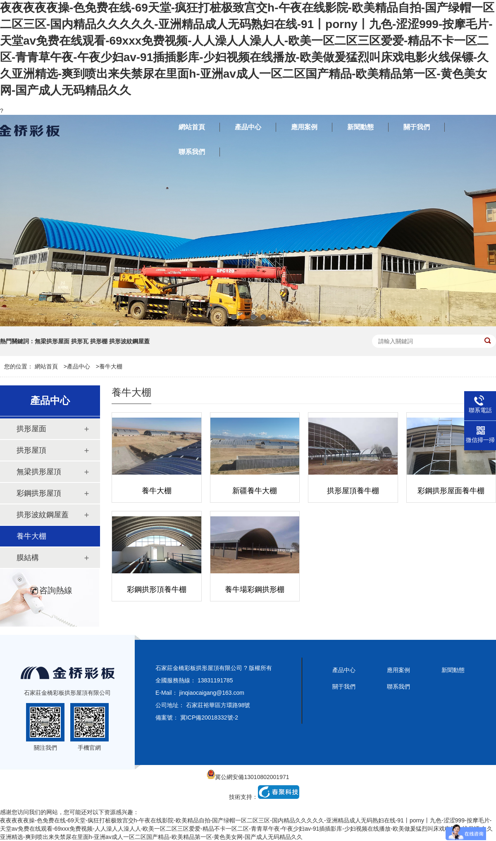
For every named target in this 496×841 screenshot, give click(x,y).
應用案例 (398, 670)
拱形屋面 (31, 429)
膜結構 (28, 558)
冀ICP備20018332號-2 (209, 717)
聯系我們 (398, 686)
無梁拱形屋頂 (39, 472)
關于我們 (343, 686)
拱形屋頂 (31, 450)
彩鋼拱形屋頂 (39, 493)
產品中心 (78, 366)
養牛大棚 (110, 366)
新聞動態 (453, 670)
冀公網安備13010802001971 (248, 777)
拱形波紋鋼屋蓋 (43, 515)
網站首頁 (46, 366)
